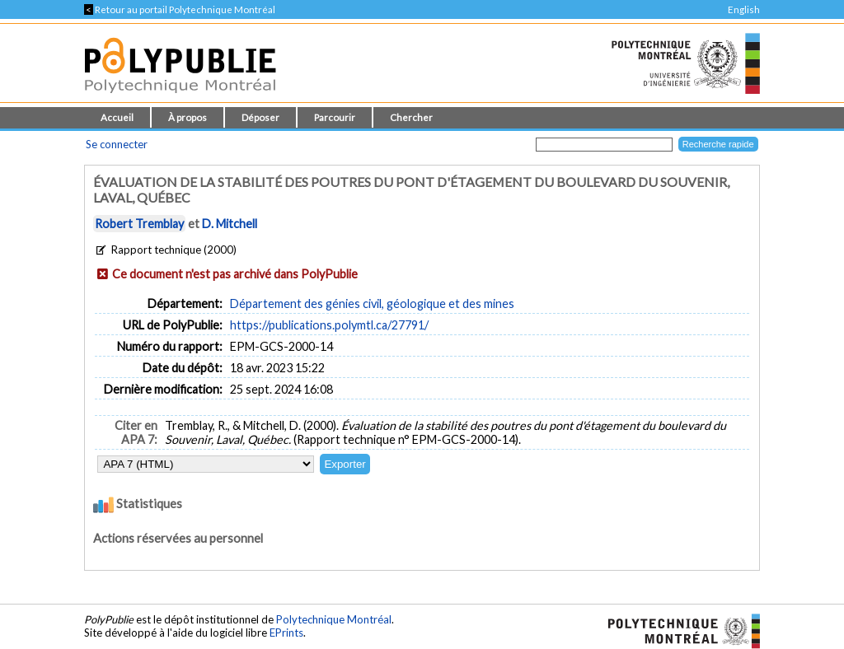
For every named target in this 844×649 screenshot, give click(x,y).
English (744, 9)
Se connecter (117, 144)
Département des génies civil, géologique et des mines (372, 303)
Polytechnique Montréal (334, 619)
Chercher (411, 117)
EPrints (286, 632)
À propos (187, 117)
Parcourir (334, 117)
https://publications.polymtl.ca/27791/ (329, 325)
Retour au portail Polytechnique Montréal (179, 9)
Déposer (260, 117)
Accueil (117, 117)
